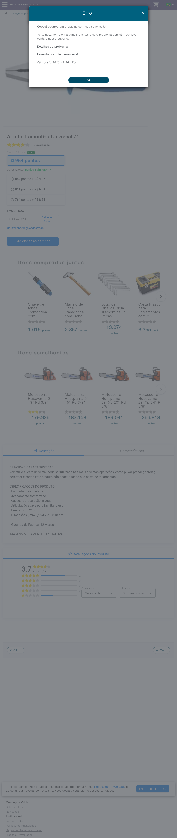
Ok (88, 80)
